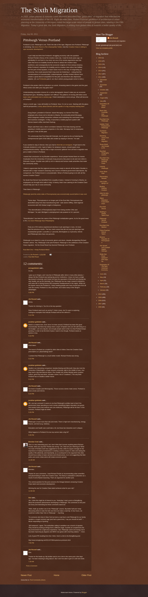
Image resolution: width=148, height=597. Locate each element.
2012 (100, 74)
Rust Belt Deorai (103, 207)
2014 (100, 67)
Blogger (84, 592)
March (102, 283)
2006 (100, 307)
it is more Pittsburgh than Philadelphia (41, 221)
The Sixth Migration (49, 10)
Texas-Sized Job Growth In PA (104, 146)
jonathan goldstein (35, 322)
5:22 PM (31, 359)
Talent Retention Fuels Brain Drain (104, 200)
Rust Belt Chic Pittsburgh (104, 120)
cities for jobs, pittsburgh (104, 194)
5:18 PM (31, 336)
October (103, 90)
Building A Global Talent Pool (104, 213)
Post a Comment (31, 566)
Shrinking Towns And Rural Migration (104, 138)
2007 (100, 304)
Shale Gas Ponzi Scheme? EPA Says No (104, 257)
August (102, 98)
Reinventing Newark (104, 177)
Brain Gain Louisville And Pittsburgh (104, 113)
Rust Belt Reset (33, 257)
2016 (100, 61)
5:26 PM (31, 412)
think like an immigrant (64, 145)
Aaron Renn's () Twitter (48, 47)
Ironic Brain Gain (103, 172)
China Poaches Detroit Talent (105, 232)
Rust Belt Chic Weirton (104, 226)
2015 (100, 64)
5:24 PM (31, 394)
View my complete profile (104, 48)
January (103, 290)
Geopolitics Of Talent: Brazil (104, 105)
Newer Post (26, 575)
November (103, 85)
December (103, 80)
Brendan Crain (33, 442)
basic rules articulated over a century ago (37, 97)
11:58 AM (31, 491)
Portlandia (42, 79)
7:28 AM (31, 561)
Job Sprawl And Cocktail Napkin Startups (105, 248)
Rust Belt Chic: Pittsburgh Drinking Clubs (104, 160)
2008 (100, 300)
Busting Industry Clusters (103, 188)
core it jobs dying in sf (104, 182)
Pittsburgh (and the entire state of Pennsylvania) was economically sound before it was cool (55, 194)
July (101, 101)
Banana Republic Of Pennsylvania (104, 239)
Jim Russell (32, 299)
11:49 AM (31, 460)
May (101, 277)
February (103, 287)
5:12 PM (31, 315)
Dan (29, 498)
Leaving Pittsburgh (104, 167)
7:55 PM (31, 543)
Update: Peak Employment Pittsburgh (105, 126)
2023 (100, 58)
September (103, 93)
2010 (100, 294)
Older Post (86, 575)
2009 (100, 297)
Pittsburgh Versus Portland (103, 220)
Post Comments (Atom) (37, 580)
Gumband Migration (104, 131)
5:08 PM (31, 292)
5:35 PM (31, 435)
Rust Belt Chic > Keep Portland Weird (36, 250)
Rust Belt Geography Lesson (104, 153)
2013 (100, 71)
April (101, 280)
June (102, 274)
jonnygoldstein (33, 268)
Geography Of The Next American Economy (104, 267)
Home (56, 575)
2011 (100, 77)
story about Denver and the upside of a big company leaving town (61, 106)
